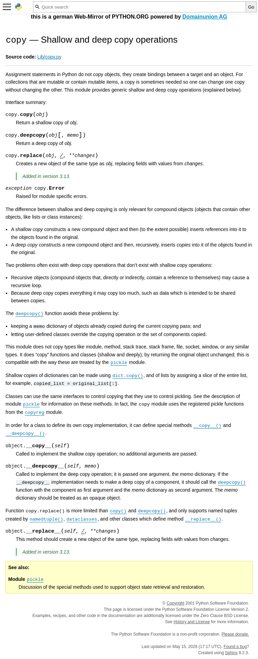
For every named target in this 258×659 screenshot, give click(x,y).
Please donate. (235, 634)
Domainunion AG (204, 17)
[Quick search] (139, 7)
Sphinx (231, 652)
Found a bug (235, 646)
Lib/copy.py (49, 57)
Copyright (175, 603)
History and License (192, 621)
